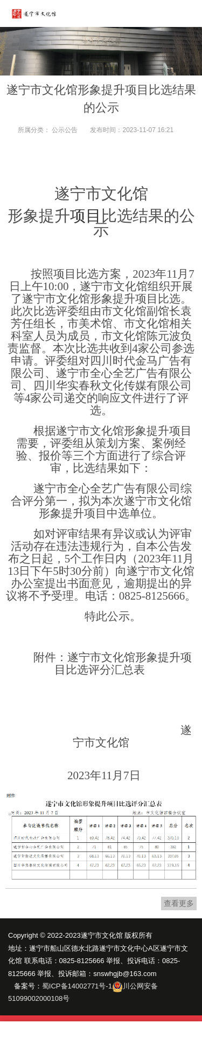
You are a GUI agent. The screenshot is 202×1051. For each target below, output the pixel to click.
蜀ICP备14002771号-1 (77, 986)
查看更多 (179, 903)
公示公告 (65, 130)
